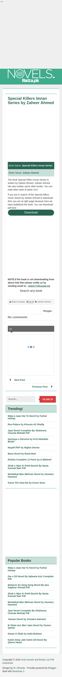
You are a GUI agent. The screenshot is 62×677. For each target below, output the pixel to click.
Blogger (52, 668)
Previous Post (40, 386)
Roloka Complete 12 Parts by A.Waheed (29, 459)
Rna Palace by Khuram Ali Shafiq (26, 424)
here (35, 189)
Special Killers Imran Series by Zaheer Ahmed (31, 100)
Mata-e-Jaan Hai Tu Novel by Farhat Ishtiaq (27, 417)
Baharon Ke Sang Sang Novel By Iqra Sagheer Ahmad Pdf (28, 586)
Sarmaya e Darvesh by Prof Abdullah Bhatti (28, 440)
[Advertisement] (31, 36)
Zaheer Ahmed (31, 172)
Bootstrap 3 (18, 671)
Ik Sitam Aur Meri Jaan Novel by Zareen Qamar (29, 626)
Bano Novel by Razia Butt (22, 453)
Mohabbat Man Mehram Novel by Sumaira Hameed (31, 475)
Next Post (19, 380)
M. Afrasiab (19, 668)
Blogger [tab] (47, 311)
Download (31, 212)
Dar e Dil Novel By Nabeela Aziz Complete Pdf (31, 577)
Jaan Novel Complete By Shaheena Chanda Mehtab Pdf (27, 431)
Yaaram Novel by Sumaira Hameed (27, 619)
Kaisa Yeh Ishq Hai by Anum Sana (26, 482)
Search (47, 399)
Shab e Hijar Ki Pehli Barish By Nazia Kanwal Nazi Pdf (28, 467)
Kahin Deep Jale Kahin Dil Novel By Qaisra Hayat (27, 641)
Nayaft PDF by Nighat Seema (23, 447)
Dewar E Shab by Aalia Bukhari (25, 633)
